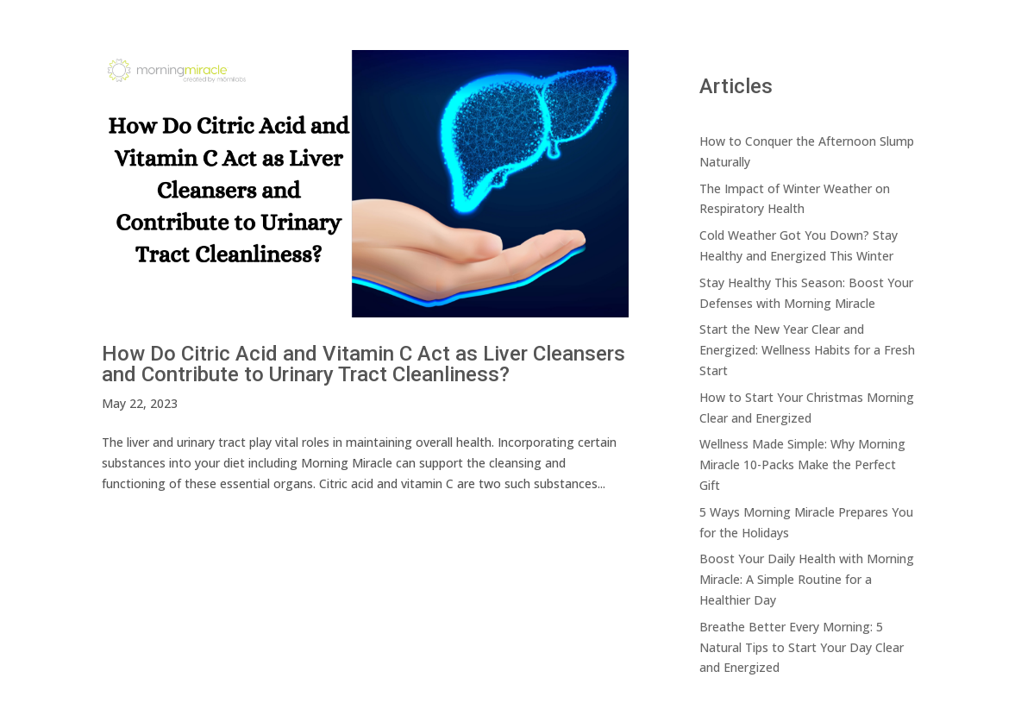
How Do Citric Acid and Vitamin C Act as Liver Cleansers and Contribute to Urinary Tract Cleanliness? (363, 364)
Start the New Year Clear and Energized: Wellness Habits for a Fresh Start (807, 350)
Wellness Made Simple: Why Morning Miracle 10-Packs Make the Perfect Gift (802, 464)
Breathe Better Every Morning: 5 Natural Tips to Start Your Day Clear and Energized (801, 647)
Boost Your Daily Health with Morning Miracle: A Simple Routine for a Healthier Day (806, 579)
